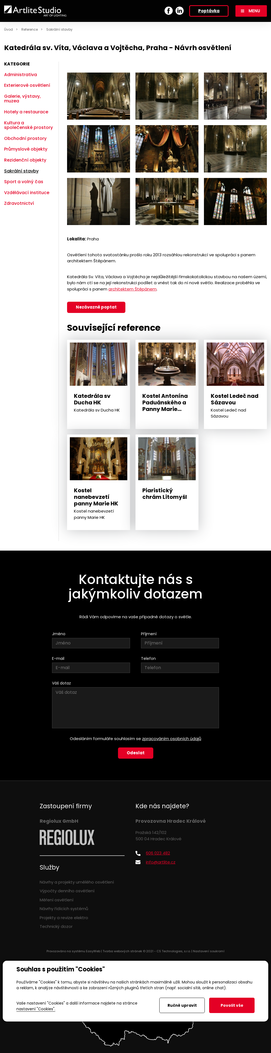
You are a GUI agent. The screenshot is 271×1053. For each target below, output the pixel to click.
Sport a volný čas (23, 182)
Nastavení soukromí (208, 951)
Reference (29, 29)
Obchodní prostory (25, 138)
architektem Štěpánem (132, 289)
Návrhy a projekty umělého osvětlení (77, 882)
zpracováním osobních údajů (171, 738)
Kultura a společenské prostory (28, 125)
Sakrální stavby (59, 29)
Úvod (8, 29)
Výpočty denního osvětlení (67, 891)
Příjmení (149, 634)
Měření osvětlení (56, 900)
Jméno (58, 634)
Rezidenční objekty (25, 160)
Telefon (148, 658)
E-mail (58, 658)
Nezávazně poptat (96, 307)
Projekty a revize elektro (64, 917)
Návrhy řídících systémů (64, 908)
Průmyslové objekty (25, 149)
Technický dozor (56, 926)
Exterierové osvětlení (27, 85)
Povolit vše (232, 1005)
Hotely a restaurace (26, 112)
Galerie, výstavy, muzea (22, 98)
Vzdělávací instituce (26, 192)
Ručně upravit (182, 1005)
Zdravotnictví (19, 203)
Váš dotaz (61, 683)
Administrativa (20, 74)
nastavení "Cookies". (35, 1009)
